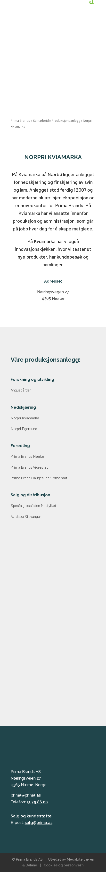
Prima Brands (20, 121)
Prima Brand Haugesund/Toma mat (39, 477)
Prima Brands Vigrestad (30, 467)
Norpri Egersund (24, 428)
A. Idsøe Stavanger (26, 516)
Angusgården (21, 390)
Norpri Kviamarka (25, 418)
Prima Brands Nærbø (27, 456)
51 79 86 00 (37, 802)
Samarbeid (41, 121)
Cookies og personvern (64, 865)
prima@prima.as (26, 795)
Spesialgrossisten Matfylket (33, 505)
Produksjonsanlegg (66, 121)
